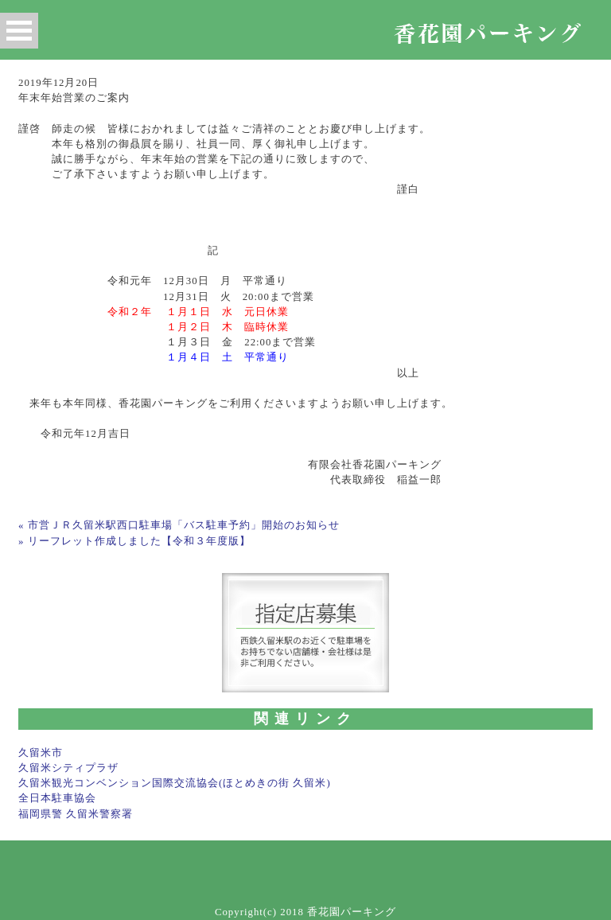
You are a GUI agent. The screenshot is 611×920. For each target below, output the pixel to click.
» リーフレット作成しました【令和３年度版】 (134, 541)
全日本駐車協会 (57, 798)
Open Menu (19, 31)
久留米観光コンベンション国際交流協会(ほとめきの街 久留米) (174, 783)
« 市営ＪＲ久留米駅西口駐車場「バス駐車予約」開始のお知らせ (179, 525)
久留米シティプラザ (68, 768)
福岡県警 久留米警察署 (75, 814)
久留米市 (40, 752)
